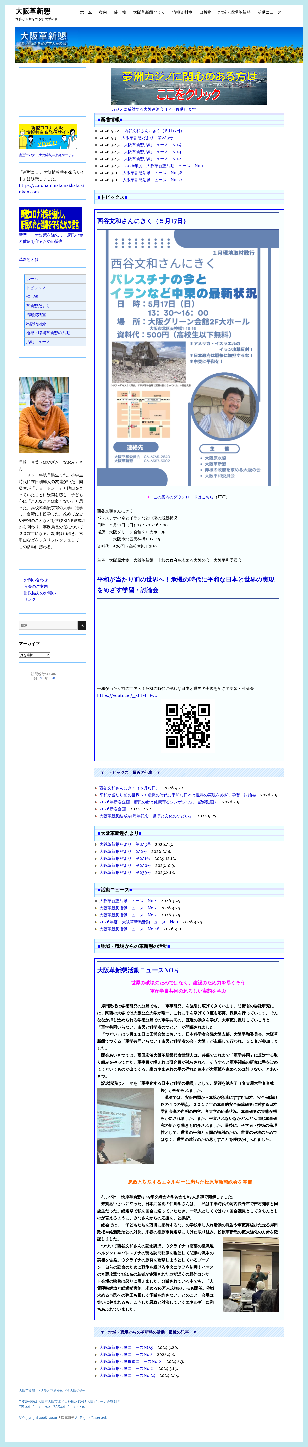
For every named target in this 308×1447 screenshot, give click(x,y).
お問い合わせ (36, 579)
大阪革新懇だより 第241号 (124, 858)
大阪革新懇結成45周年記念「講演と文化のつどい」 (146, 815)
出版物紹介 (36, 323)
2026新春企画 (112, 808)
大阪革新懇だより (149, 12)
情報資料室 (182, 12)
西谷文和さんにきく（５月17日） (154, 130)
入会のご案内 (36, 586)
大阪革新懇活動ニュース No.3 (152, 151)
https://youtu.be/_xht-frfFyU (127, 695)
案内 (103, 12)
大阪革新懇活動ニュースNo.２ (126, 1368)
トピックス (36, 287)
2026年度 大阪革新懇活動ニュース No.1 (163, 165)
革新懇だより (38, 305)
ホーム (86, 12)
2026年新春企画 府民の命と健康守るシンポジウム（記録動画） (158, 801)
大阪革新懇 (32, 11)
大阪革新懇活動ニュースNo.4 (126, 1354)
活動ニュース (270, 12)
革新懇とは (29, 259)
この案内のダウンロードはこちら (183, 496)
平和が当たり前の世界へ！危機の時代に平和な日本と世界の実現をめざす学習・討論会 (177, 794)
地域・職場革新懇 (234, 12)
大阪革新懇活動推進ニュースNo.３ (130, 1361)
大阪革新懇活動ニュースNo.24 (127, 1375)
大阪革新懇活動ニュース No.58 (152, 172)
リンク (30, 599)
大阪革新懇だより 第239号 (125, 872)
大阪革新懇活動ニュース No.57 (152, 179)
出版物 (205, 12)
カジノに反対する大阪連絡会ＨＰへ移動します (189, 90)
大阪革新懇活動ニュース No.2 (152, 158)
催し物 (120, 12)
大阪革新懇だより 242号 (123, 851)
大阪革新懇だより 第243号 (147, 137)
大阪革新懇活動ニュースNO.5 (138, 970)
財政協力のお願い (40, 592)
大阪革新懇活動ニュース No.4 (152, 144)
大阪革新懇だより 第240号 (125, 865)
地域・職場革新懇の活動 (48, 332)
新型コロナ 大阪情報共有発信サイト (46, 155)
